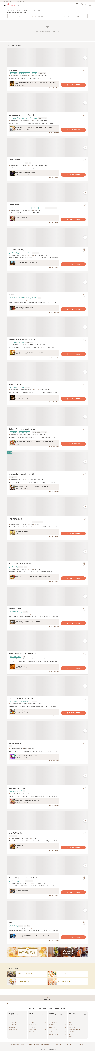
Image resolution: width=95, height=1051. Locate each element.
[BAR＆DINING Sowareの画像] (47, 775)
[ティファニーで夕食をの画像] (47, 237)
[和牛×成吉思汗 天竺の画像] (47, 506)
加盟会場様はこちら (48, 1044)
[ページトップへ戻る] (47, 998)
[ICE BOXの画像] (47, 282)
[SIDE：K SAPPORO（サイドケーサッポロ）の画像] (47, 641)
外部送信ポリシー (39, 1044)
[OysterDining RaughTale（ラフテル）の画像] (47, 461)
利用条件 (22, 1044)
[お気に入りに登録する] (84, 70)
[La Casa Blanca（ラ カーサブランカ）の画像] (47, 102)
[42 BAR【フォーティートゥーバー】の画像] (47, 371)
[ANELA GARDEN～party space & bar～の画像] (47, 147)
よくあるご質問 (80, 1044)
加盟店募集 (56, 1044)
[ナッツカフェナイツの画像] (47, 820)
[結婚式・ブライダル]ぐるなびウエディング (15, 1003)
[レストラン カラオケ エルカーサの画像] (47, 551)
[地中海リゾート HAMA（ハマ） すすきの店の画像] (47, 416)
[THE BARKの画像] (47, 57)
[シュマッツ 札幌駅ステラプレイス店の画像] (47, 686)
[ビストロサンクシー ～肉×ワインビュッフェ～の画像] (47, 865)
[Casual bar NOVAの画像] (47, 730)
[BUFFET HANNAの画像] (47, 596)
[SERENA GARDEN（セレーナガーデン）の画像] (47, 327)
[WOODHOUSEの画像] (47, 192)
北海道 (42, 1003)
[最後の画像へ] (85, 58)
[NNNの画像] (47, 910)
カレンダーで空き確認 (73, 85)
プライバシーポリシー (30, 1044)
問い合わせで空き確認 (73, 713)
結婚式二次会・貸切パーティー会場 (33, 1003)
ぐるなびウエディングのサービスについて (67, 1044)
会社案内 (13, 1044)
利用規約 (18, 1044)
